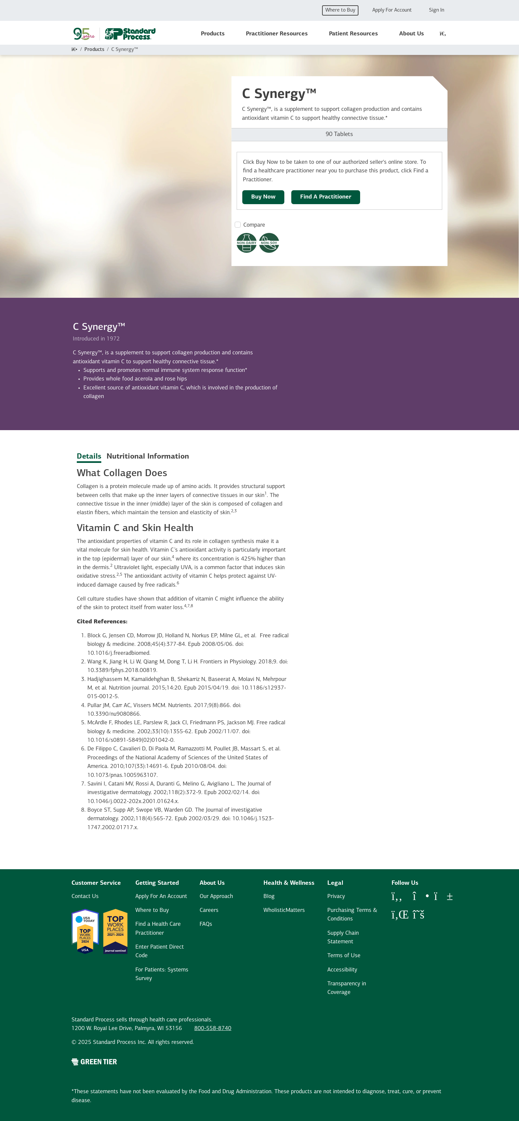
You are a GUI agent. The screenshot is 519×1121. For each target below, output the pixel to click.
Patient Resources (353, 34)
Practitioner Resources (277, 34)
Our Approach (216, 896)
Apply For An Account (161, 896)
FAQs (206, 924)
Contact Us (85, 896)
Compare (254, 225)
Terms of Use (343, 956)
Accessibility (342, 970)
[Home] (74, 49)
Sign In (436, 10)
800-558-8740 (212, 1028)
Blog (269, 896)
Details (89, 457)
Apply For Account (392, 10)
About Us (411, 34)
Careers (209, 910)
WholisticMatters (284, 910)
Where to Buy (340, 10)
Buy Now (263, 197)
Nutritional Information (148, 457)
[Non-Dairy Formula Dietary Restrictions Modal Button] (247, 243)
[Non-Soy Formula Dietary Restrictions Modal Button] (269, 243)
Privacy (336, 896)
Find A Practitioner (325, 197)
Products (213, 34)
